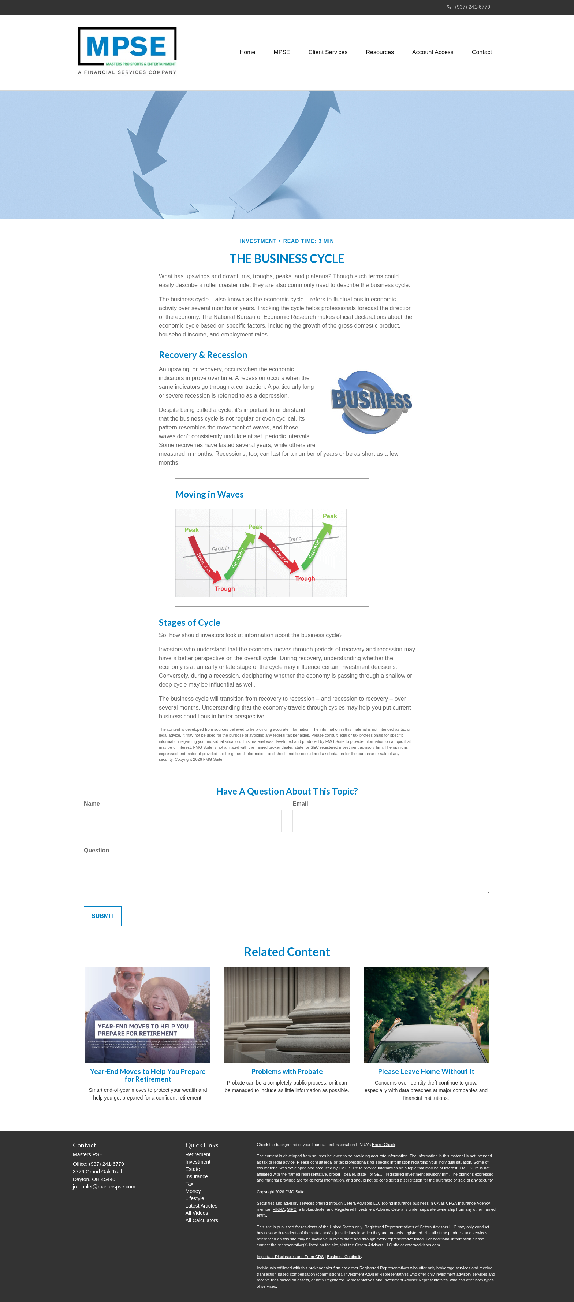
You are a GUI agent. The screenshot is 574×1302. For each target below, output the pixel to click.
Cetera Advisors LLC (362, 1203)
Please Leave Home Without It (426, 1071)
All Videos (197, 1213)
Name (92, 803)
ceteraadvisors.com (422, 1245)
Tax (190, 1184)
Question (96, 850)
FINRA (279, 1209)
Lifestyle (195, 1198)
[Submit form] (103, 916)
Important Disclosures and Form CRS (290, 1256)
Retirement (198, 1154)
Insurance (197, 1176)
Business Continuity (344, 1256)
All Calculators (202, 1220)
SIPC (292, 1209)
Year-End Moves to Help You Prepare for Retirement (148, 1075)
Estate (193, 1169)
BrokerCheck (383, 1144)
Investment (198, 1162)
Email (300, 803)
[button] (281, 52)
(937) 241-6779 (468, 7)
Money (193, 1191)
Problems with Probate (287, 1071)
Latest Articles (201, 1206)
